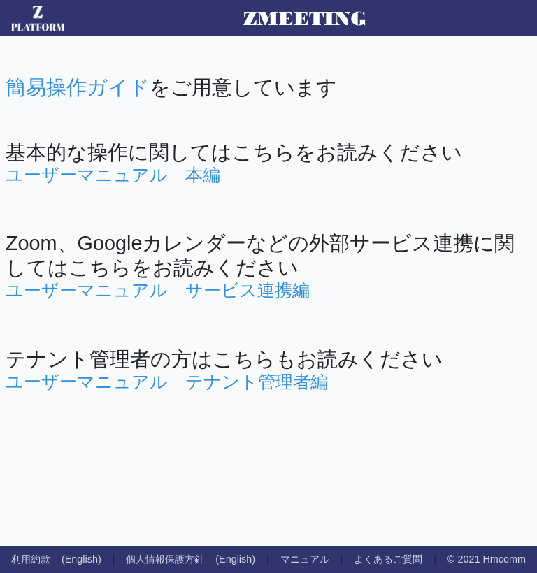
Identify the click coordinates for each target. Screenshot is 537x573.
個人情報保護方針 (165, 559)
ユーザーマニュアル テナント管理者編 (167, 381)
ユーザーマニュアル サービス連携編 (158, 290)
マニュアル (304, 559)
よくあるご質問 (388, 559)
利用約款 (30, 559)
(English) (81, 559)
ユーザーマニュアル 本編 (113, 174)
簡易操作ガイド (78, 87)
